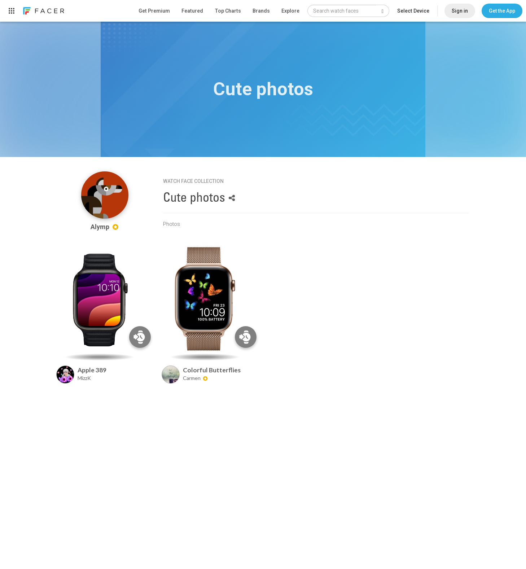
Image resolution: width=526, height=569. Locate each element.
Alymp (105, 227)
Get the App (502, 11)
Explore (290, 11)
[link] (43, 10)
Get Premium (154, 11)
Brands (261, 11)
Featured (192, 11)
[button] (502, 11)
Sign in (460, 11)
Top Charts (228, 11)
